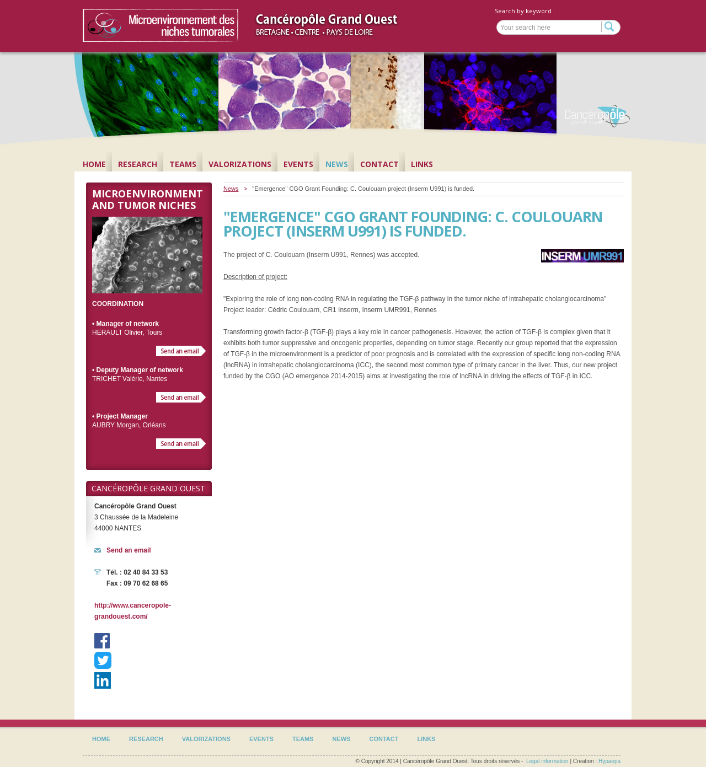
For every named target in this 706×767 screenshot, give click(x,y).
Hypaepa (609, 761)
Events (298, 164)
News (336, 164)
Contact (379, 164)
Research (137, 164)
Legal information (547, 761)
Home (94, 164)
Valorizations (239, 164)
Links (422, 164)
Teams (182, 164)
